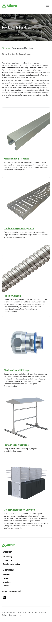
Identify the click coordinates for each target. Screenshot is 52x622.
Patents (6, 586)
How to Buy (7, 557)
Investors (6, 582)
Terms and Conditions (27, 613)
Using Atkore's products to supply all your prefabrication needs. (20, 450)
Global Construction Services (19, 510)
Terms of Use (15, 615)
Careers (6, 579)
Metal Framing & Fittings (16, 159)
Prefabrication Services (16, 445)
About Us (6, 575)
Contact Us (7, 560)
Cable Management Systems (19, 229)
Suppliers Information (11, 564)
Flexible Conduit (12, 296)
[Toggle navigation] (47, 5)
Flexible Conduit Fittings (16, 370)
